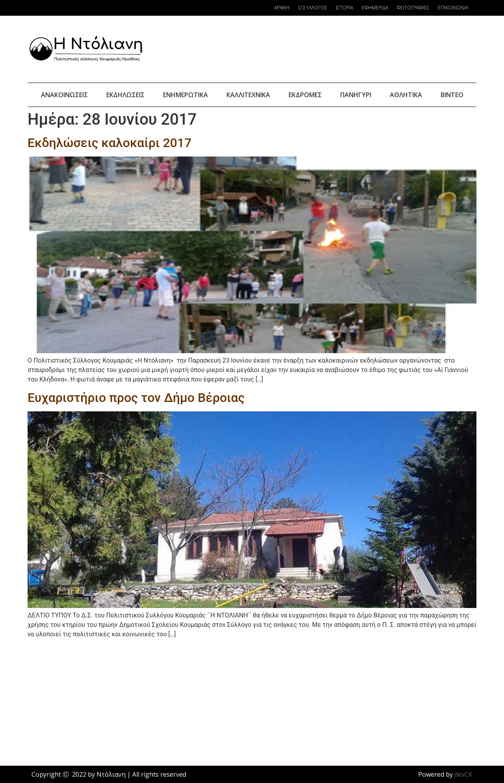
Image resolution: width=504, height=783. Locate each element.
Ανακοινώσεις (64, 95)
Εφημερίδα (375, 7)
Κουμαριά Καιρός (336, 49)
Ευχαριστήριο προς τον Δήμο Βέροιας (136, 397)
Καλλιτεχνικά (248, 95)
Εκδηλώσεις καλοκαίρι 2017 (109, 142)
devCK (463, 774)
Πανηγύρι (355, 95)
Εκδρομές (305, 95)
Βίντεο (452, 95)
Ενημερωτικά (185, 95)
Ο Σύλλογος (312, 7)
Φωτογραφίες (413, 7)
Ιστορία (344, 7)
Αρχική (281, 7)
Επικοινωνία (453, 7)
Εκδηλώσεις (125, 95)
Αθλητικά (406, 95)
